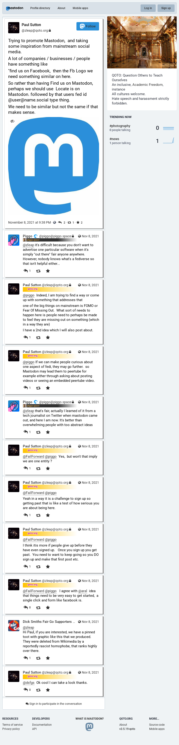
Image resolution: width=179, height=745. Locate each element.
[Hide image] (12, 121)
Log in (148, 8)
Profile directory (40, 8)
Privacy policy (11, 729)
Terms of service (12, 724)
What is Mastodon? (90, 718)
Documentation (42, 724)
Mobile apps (80, 8)
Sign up (166, 8)
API (34, 729)
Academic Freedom (147, 85)
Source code (157, 724)
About (61, 8)
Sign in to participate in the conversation (54, 703)
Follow (88, 26)
